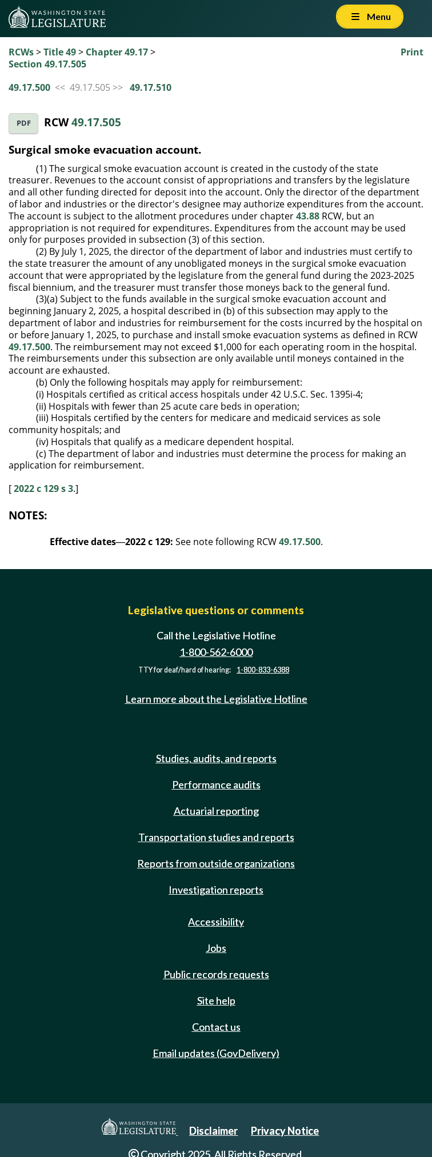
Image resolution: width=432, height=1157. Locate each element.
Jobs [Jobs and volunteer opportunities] (216, 948)
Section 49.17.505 (47, 64)
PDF (24, 123)
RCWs (21, 52)
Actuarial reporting (216, 810)
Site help (216, 1000)
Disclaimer (213, 1130)
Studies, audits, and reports (216, 758)
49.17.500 (29, 87)
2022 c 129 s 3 (43, 488)
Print (412, 52)
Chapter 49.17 (117, 52)
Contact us (216, 1026)
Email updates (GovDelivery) (216, 1053)
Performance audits (216, 784)
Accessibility (216, 921)
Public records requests (216, 974)
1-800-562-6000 (216, 652)
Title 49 (59, 52)
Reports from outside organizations (216, 863)
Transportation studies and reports (216, 837)
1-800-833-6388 (263, 670)
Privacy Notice (285, 1130)
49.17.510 (150, 87)
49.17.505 (96, 122)
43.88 (307, 216)
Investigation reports (216, 889)
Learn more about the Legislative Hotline (216, 698)
